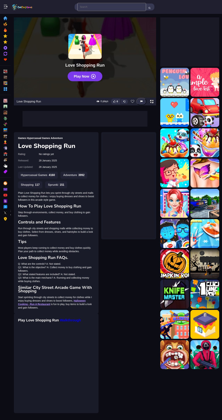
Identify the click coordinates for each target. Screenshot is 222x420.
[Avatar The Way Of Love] (174, 233)
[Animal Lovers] (174, 173)
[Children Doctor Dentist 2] (174, 354)
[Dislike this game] (124, 101)
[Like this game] (115, 101)
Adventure (57, 138)
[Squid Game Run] (204, 354)
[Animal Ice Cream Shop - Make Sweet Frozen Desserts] (204, 142)
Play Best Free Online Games (22, 7)
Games (22, 138)
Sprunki (56, 185)
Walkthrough (70, 320)
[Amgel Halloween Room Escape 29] (204, 263)
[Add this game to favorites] (132, 101)
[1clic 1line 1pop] (204, 294)
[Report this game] (141, 101)
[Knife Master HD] (174, 294)
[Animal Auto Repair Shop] (204, 112)
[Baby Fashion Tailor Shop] (204, 233)
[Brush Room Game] (204, 324)
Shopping (30, 185)
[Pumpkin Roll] (174, 263)
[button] (151, 101)
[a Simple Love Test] (204, 82)
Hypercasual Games (38, 138)
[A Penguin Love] (174, 82)
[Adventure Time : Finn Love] (174, 112)
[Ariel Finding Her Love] (174, 203)
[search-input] (111, 7)
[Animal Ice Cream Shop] (174, 142)
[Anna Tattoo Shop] (204, 173)
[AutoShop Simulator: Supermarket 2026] (204, 203)
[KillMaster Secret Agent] (174, 324)
